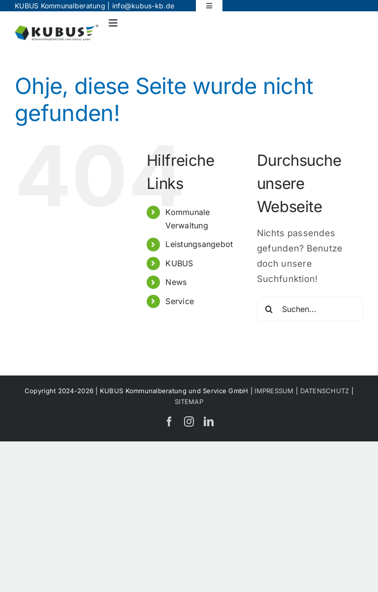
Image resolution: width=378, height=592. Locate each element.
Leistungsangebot (199, 244)
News (176, 282)
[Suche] (269, 309)
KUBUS (179, 263)
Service (179, 301)
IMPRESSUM (273, 391)
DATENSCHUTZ (324, 391)
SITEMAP (189, 401)
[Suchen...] (310, 309)
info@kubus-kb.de (143, 5)
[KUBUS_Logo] (56, 29)
